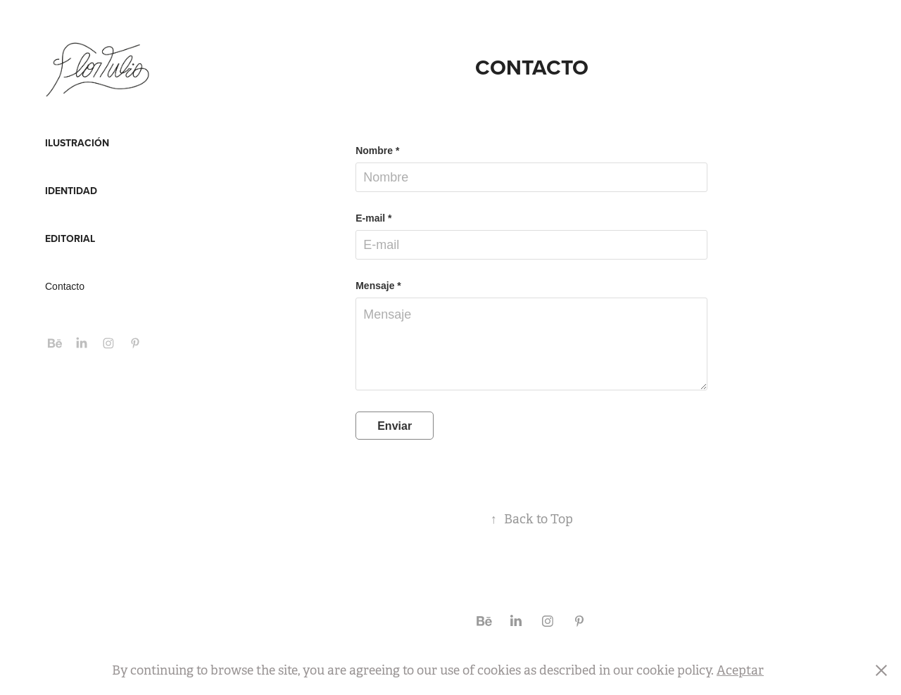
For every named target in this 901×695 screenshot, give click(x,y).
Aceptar (740, 670)
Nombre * (377, 150)
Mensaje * (378, 286)
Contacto (64, 286)
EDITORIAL (70, 238)
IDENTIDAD (71, 191)
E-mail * (373, 218)
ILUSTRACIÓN (77, 143)
